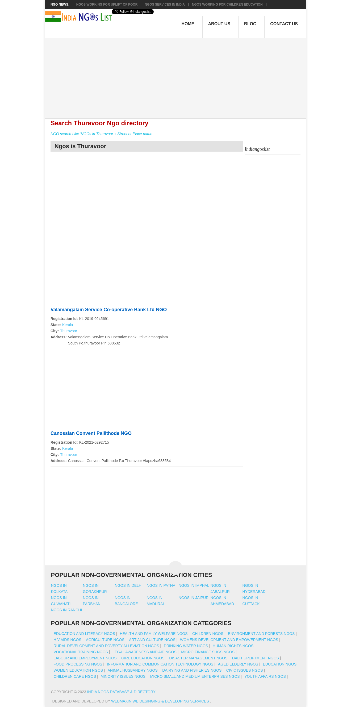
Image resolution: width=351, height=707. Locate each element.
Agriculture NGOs (105, 640)
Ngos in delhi (129, 585)
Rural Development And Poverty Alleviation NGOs (106, 646)
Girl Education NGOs (143, 658)
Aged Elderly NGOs (238, 664)
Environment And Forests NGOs (261, 633)
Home (188, 24)
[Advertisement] (178, 75)
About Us (219, 24)
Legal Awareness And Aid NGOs (144, 652)
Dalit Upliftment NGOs (255, 658)
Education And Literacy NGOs (84, 633)
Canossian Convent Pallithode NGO (91, 433)
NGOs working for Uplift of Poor (107, 4)
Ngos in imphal (194, 585)
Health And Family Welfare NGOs (153, 633)
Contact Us (284, 24)
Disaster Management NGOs (198, 658)
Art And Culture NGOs (152, 640)
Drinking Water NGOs (186, 646)
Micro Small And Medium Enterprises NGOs (195, 676)
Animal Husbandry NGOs (133, 670)
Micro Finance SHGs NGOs (208, 652)
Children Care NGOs (75, 676)
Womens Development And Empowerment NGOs (229, 640)
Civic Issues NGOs (244, 670)
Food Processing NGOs (78, 664)
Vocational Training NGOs (81, 652)
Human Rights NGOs (233, 646)
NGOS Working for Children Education (227, 4)
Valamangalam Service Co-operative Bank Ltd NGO (109, 309)
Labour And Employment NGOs (85, 658)
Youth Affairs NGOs (265, 676)
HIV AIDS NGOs (67, 640)
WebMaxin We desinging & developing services (160, 701)
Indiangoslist (257, 149)
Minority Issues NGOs (123, 676)
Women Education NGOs (78, 670)
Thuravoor (68, 331)
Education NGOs (279, 664)
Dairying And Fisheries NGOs (192, 670)
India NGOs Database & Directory (121, 692)
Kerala (67, 325)
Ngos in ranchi (66, 610)
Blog (250, 24)
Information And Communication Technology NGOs (160, 664)
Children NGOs (207, 633)
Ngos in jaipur (194, 598)
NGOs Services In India (165, 4)
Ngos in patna (161, 585)
